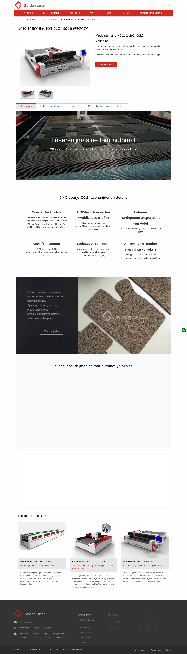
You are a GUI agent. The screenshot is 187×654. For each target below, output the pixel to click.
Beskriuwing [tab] (26, 106)
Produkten (29, 13)
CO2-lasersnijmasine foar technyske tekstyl (143, 566)
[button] (49, 331)
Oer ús (127, 13)
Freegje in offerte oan (106, 64)
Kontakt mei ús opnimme (152, 13)
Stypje (111, 13)
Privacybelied (156, 650)
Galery (94, 13)
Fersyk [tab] (120, 106)
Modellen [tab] (75, 106)
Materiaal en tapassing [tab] (98, 106)
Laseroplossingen (52, 13)
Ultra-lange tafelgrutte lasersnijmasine (37, 566)
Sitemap (168, 650)
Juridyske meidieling (138, 650)
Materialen (76, 13)
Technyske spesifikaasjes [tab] (51, 106)
